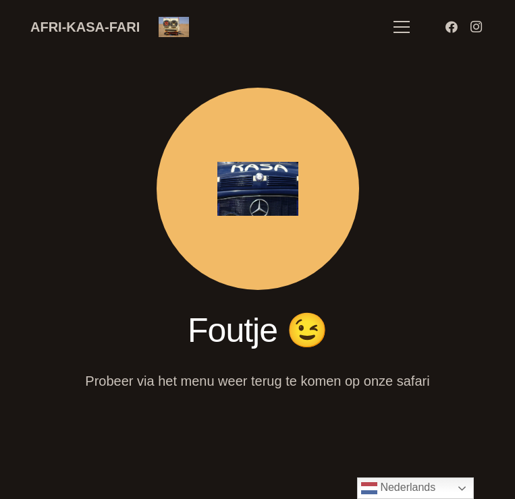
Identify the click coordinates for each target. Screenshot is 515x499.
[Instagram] (476, 27)
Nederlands (398, 488)
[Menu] (402, 27)
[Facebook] (451, 27)
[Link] (174, 27)
